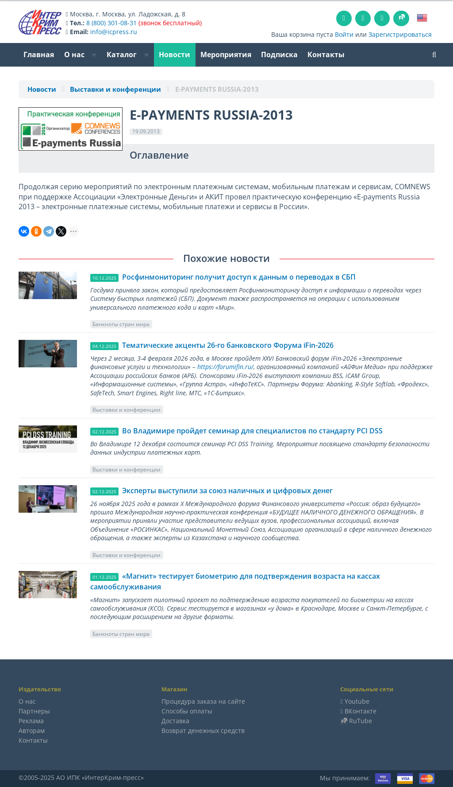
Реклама (31, 721)
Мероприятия (225, 54)
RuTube (360, 721)
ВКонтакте (360, 711)
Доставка (175, 721)
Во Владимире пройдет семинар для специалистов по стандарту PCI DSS (252, 431)
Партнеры (34, 711)
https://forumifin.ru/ (225, 366)
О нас (80, 54)
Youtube (357, 701)
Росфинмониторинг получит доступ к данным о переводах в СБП (239, 277)
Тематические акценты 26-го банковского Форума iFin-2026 (228, 345)
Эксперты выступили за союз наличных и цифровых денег (227, 490)
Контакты (326, 54)
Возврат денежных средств (203, 730)
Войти (344, 34)
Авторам (32, 730)
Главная (38, 54)
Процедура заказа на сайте (203, 701)
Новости (174, 54)
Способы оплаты (186, 711)
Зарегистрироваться (400, 34)
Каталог (128, 54)
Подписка (279, 54)
